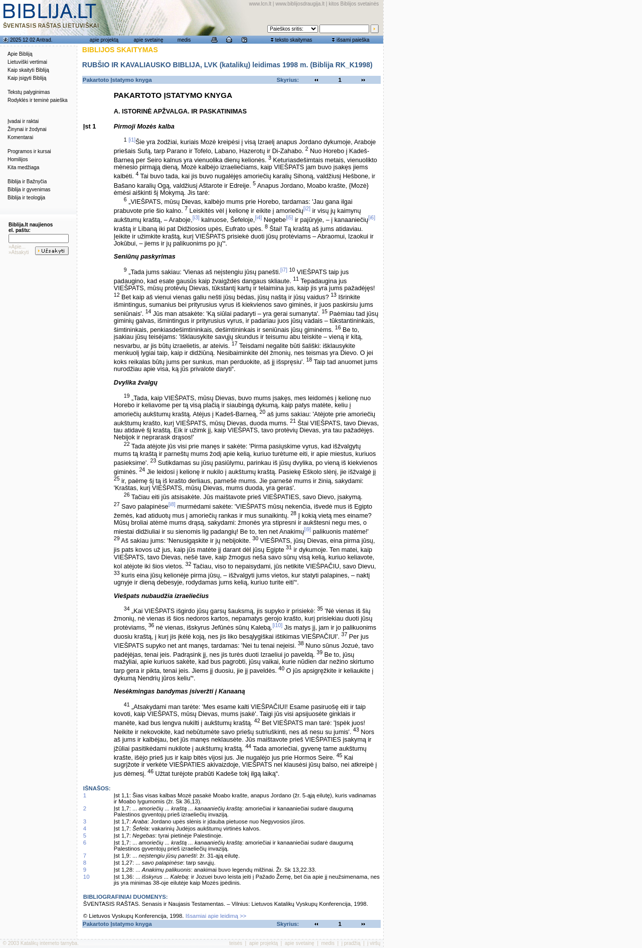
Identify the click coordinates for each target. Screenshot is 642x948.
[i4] (258, 217)
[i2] (306, 208)
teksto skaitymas (293, 40)
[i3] (196, 217)
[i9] (307, 529)
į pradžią (351, 943)
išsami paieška (353, 40)
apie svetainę (149, 40)
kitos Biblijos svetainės (354, 4)
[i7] (283, 270)
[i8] (172, 504)
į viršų (373, 943)
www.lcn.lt (260, 4)
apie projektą (104, 40)
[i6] (371, 217)
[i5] (289, 217)
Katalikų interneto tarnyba (49, 943)
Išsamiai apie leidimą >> (216, 916)
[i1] (131, 140)
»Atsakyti (19, 252)
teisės (235, 943)
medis (184, 40)
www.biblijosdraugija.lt (300, 4)
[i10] (277, 625)
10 (86, 877)
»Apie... (17, 247)
